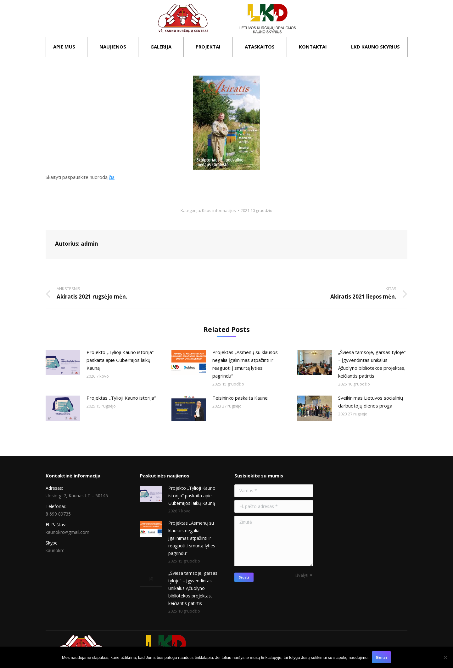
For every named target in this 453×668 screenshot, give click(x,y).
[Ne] (445, 657)
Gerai (381, 657)
